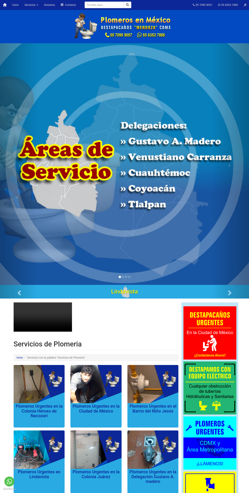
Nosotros (49, 4)
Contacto (68, 4)
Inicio (15, 4)
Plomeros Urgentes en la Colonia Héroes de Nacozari (39, 411)
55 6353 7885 (228, 4)
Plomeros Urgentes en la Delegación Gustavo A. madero (153, 476)
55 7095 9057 (202, 4)
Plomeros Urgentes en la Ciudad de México (96, 408)
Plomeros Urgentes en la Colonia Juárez (96, 474)
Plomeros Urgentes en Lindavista (39, 474)
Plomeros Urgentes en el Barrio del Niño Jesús (153, 408)
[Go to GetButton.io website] (9, 489)
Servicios (31, 4)
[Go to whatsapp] (9, 481)
